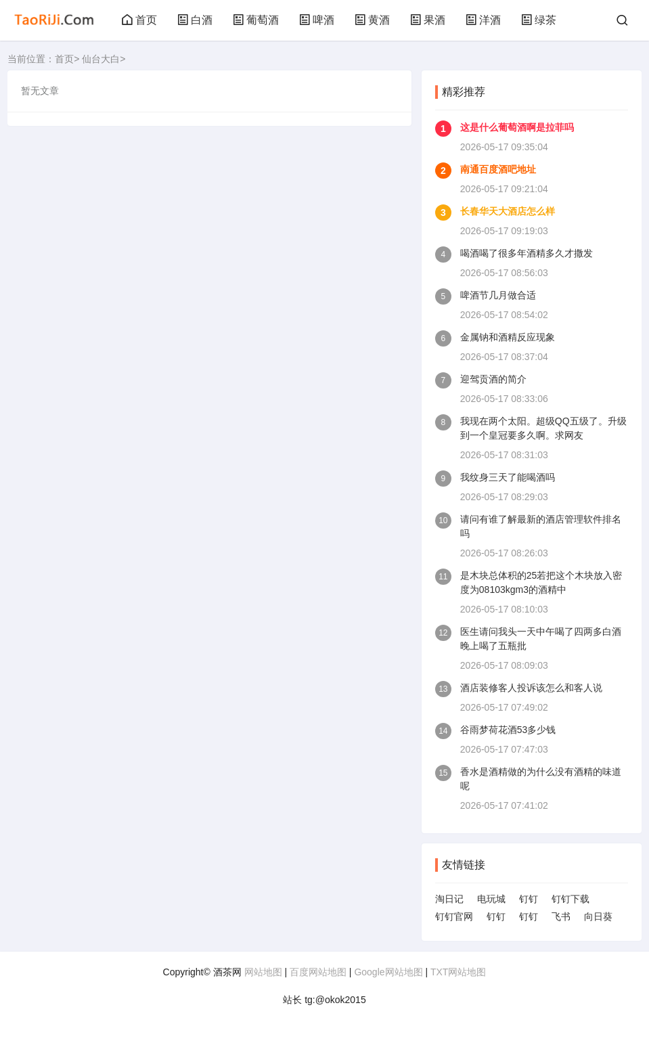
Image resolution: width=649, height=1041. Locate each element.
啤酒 (316, 20)
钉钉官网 (454, 916)
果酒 (427, 20)
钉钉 (528, 898)
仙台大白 (101, 58)
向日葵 (598, 916)
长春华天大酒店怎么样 (507, 211)
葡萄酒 (256, 20)
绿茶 (538, 20)
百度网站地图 (318, 972)
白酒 (194, 20)
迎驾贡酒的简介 (493, 379)
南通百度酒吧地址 (498, 169)
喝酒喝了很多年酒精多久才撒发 (526, 253)
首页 (139, 20)
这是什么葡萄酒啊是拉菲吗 (517, 127)
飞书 (561, 916)
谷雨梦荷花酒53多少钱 (508, 729)
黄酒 (372, 20)
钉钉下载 (570, 898)
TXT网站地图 (458, 972)
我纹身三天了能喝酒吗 (507, 477)
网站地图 (263, 972)
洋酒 (483, 20)
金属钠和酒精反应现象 (507, 337)
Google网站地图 (388, 972)
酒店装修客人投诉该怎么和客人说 (531, 687)
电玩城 (491, 898)
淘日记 (449, 898)
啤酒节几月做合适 (498, 295)
